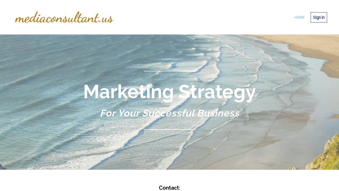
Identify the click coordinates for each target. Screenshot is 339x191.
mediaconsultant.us (64, 17)
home (299, 17)
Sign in (319, 17)
